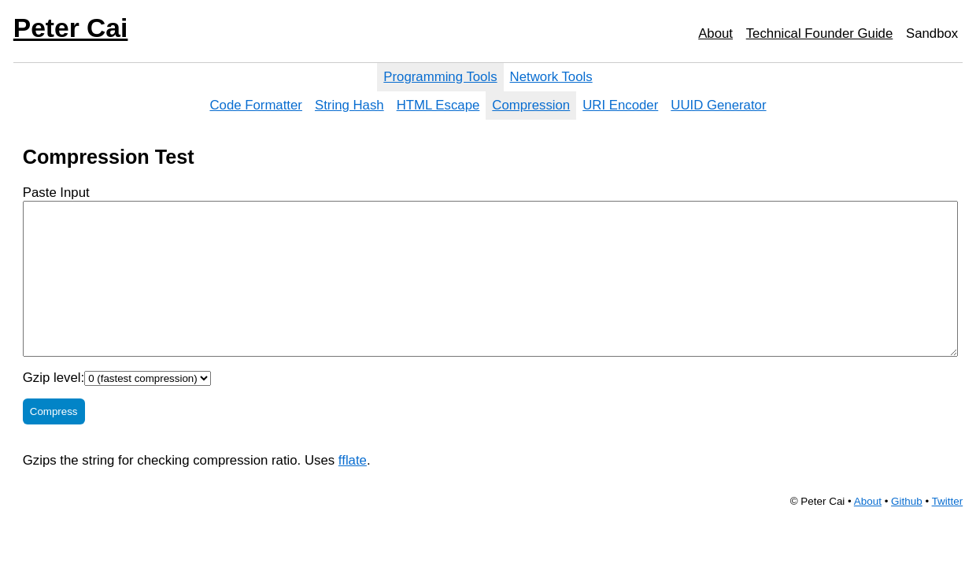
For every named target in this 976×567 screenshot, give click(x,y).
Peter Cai (70, 28)
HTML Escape (438, 105)
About (715, 33)
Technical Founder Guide (819, 33)
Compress (54, 411)
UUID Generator (718, 105)
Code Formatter (255, 105)
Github (906, 501)
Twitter (947, 501)
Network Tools (551, 76)
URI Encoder (620, 105)
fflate (352, 460)
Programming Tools (440, 76)
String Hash (349, 105)
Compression (531, 105)
